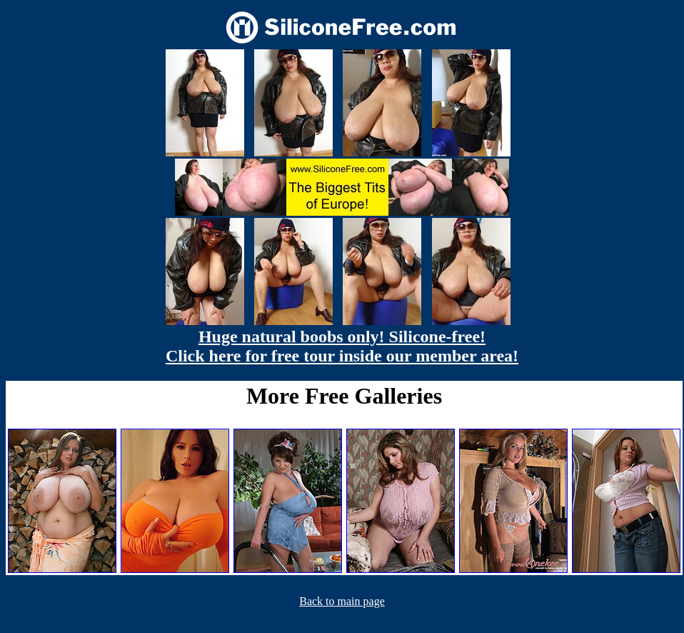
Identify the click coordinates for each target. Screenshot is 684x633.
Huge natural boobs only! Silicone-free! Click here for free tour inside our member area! (342, 346)
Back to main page (342, 601)
